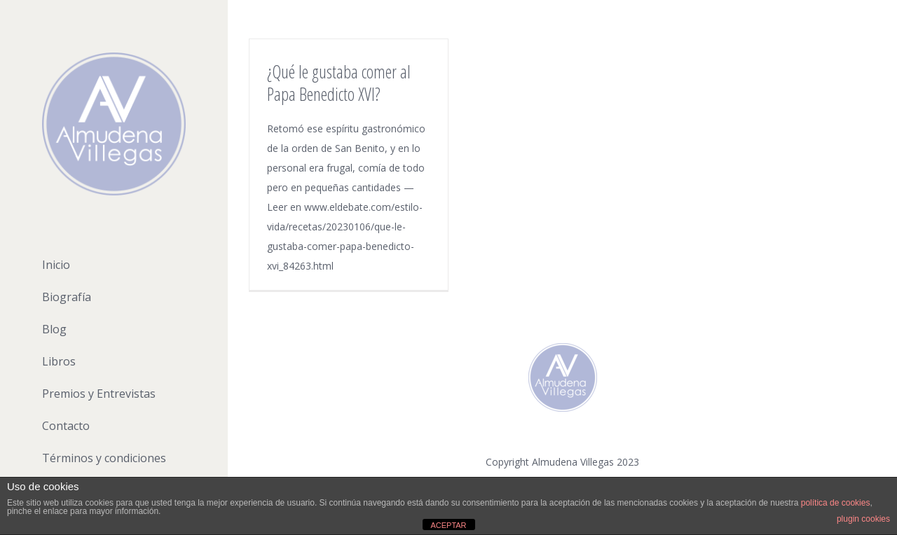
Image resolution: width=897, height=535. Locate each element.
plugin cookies (863, 519)
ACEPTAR (448, 525)
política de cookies (835, 503)
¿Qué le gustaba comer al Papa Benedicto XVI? (339, 83)
